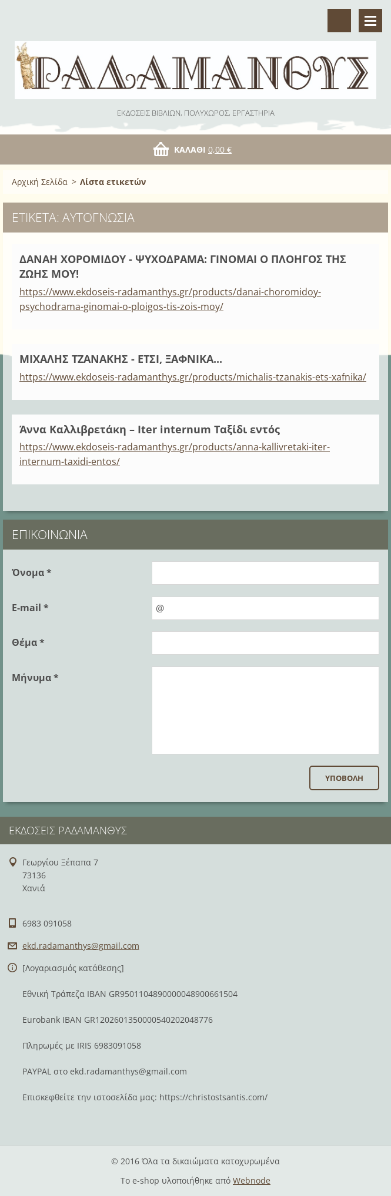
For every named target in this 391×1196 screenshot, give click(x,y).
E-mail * (30, 607)
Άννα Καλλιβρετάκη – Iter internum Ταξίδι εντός (149, 429)
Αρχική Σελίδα (40, 181)
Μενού (370, 20)
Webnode (251, 1180)
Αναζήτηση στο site (339, 20)
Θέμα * (28, 642)
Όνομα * (32, 572)
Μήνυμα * (35, 677)
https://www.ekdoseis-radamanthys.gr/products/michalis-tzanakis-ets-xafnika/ (192, 376)
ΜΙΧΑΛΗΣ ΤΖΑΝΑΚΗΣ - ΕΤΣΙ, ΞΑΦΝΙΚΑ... (120, 359)
